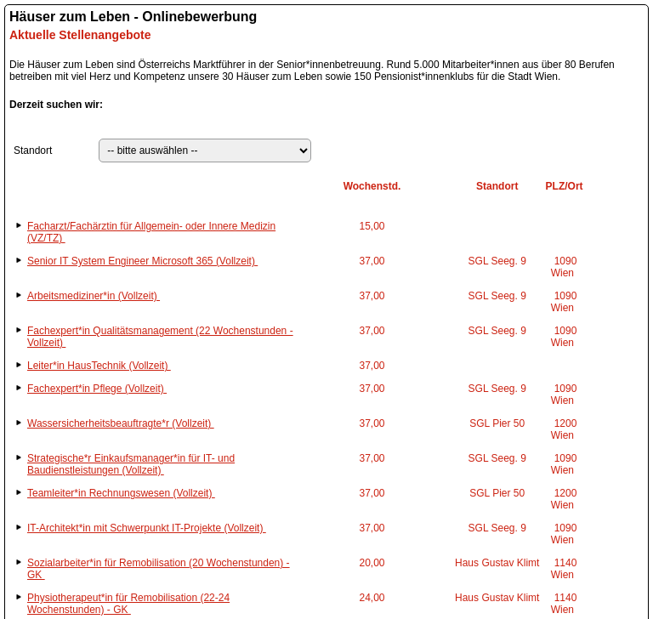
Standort (33, 150)
